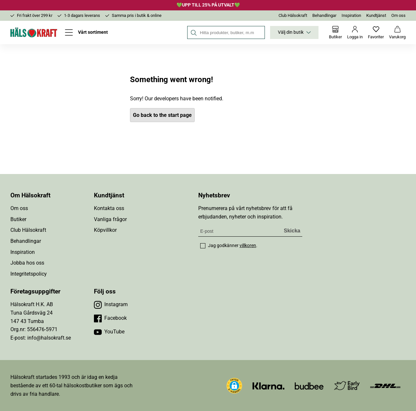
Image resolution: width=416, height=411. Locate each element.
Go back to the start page (162, 115)
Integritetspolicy (28, 274)
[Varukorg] (397, 32)
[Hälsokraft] (33, 32)
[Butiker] (335, 32)
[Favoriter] (376, 32)
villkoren (248, 245)
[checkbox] (202, 245)
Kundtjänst (376, 15)
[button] (234, 385)
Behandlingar (324, 15)
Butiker (18, 219)
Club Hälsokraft (293, 15)
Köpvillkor (105, 230)
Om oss (398, 15)
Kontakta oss (109, 208)
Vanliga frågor (110, 219)
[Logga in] (355, 32)
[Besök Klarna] (269, 385)
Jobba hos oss (27, 263)
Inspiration (351, 15)
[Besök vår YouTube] (109, 332)
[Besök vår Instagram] (111, 304)
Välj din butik (294, 32)
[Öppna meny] (86, 32)
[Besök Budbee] (309, 385)
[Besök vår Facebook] (110, 318)
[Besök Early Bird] (347, 385)
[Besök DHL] (385, 385)
